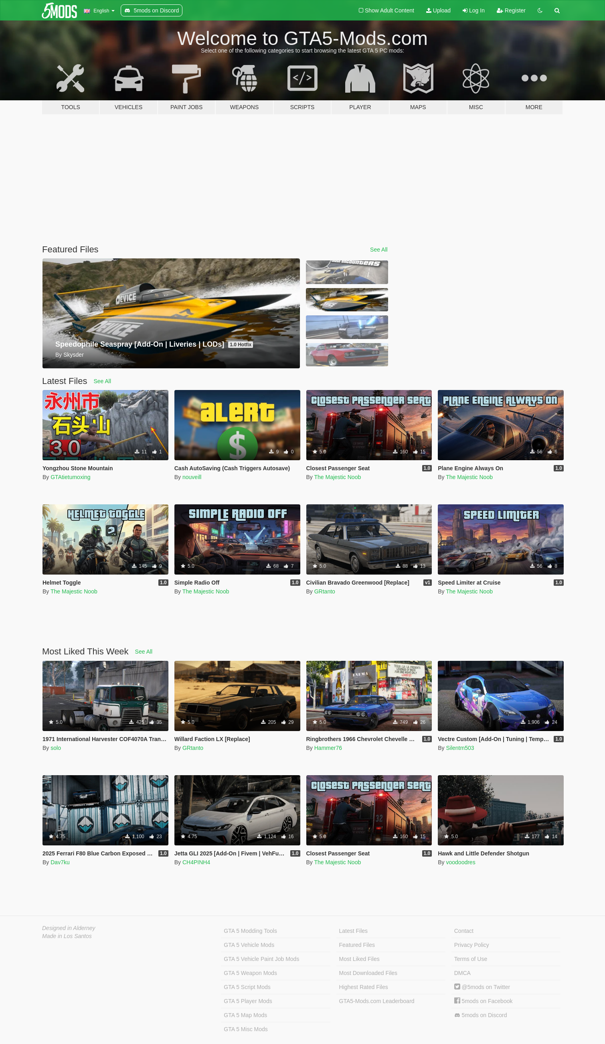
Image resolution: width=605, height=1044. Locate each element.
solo (56, 748)
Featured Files (357, 945)
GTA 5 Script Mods (247, 987)
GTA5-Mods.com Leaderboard (377, 1001)
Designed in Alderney (68, 928)
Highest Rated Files (363, 987)
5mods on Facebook (483, 1001)
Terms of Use (470, 959)
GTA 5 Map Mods (245, 1015)
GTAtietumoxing (70, 477)
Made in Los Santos (67, 936)
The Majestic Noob (337, 477)
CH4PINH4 (196, 862)
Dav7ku (60, 862)
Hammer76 (328, 748)
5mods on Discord (480, 1015)
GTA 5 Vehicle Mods (249, 945)
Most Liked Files (359, 959)
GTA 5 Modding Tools (250, 931)
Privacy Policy (471, 945)
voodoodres (460, 862)
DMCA (462, 973)
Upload (438, 10)
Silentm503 (460, 748)
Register (511, 10)
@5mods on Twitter (482, 987)
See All (379, 249)
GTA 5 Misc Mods (245, 1029)
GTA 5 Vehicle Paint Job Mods (261, 959)
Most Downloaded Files (368, 973)
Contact (463, 931)
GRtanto (324, 591)
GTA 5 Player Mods (248, 1001)
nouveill (191, 477)
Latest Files (353, 931)
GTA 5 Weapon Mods (250, 973)
